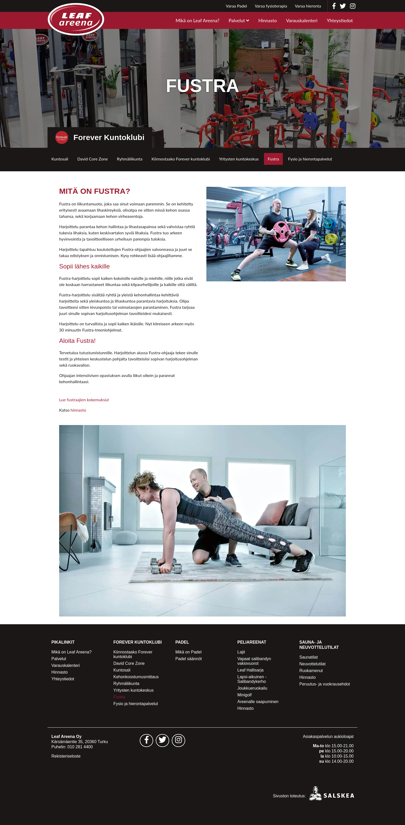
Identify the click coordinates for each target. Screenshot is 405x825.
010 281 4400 (80, 747)
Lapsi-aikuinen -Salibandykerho (252, 679)
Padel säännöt (188, 659)
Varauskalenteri (302, 20)
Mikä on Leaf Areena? (197, 20)
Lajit (241, 652)
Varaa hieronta (308, 5)
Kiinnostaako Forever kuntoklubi (180, 158)
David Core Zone (92, 158)
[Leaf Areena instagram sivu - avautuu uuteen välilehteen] (178, 740)
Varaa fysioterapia (271, 5)
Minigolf (244, 695)
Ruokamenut (311, 670)
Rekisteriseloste (66, 756)
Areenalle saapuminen (257, 701)
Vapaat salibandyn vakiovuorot (254, 661)
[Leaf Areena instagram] (352, 6)
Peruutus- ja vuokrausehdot (324, 684)
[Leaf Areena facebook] (334, 6)
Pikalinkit (63, 642)
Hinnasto (267, 20)
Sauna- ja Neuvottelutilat (319, 645)
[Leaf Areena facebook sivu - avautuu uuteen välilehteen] (146, 740)
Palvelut (237, 20)
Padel (182, 642)
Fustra (273, 158)
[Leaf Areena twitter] (343, 6)
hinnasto (78, 409)
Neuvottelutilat (312, 664)
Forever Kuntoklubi (137, 642)
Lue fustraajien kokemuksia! (84, 399)
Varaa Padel (236, 5)
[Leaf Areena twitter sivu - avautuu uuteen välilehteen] (162, 740)
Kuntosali (59, 158)
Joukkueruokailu (252, 688)
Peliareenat (251, 642)
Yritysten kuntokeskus (239, 158)
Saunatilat (308, 657)
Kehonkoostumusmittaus (136, 677)
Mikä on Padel (188, 652)
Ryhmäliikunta (129, 158)
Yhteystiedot (340, 20)
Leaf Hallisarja (250, 670)
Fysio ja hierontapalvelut (310, 158)
